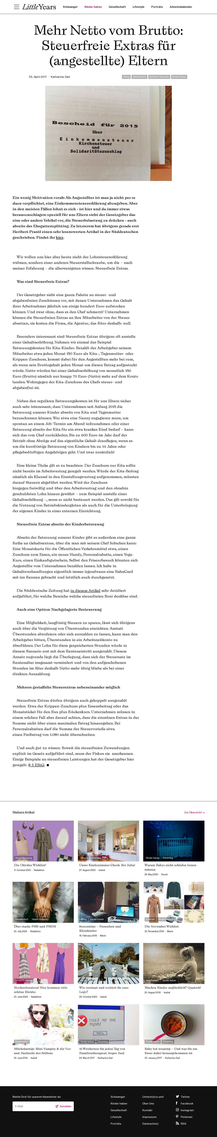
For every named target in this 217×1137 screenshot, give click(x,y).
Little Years (39, 7)
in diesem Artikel (85, 590)
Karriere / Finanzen (159, 76)
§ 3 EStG (36, 764)
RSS (183, 1124)
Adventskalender (181, 7)
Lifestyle (138, 7)
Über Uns (148, 1103)
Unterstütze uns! (153, 1097)
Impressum (149, 1117)
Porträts (157, 7)
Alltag (126, 76)
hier (59, 237)
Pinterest (186, 1117)
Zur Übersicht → (194, 812)
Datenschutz (150, 1124)
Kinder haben (93, 7)
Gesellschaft (117, 7)
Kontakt (147, 1110)
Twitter (185, 1097)
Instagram (187, 1110)
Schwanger (70, 7)
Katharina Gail (60, 77)
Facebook (187, 1103)
